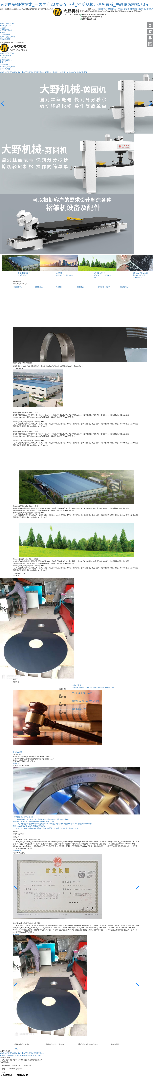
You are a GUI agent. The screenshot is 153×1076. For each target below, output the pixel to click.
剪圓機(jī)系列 (102, 9)
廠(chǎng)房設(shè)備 (7, 37)
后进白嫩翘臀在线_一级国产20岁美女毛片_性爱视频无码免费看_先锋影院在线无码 (74, 4)
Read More (17, 850)
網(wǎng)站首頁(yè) (7, 23)
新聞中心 (3, 32)
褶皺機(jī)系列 (112, 9)
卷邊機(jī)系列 (148, 9)
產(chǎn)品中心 (5, 26)
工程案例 (3, 28)
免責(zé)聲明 (17, 752)
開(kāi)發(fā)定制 (137, 9)
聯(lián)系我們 (5, 39)
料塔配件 (121, 9)
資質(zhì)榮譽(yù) (6, 30)
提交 (16, 1049)
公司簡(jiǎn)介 (5, 34)
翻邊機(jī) (127, 9)
